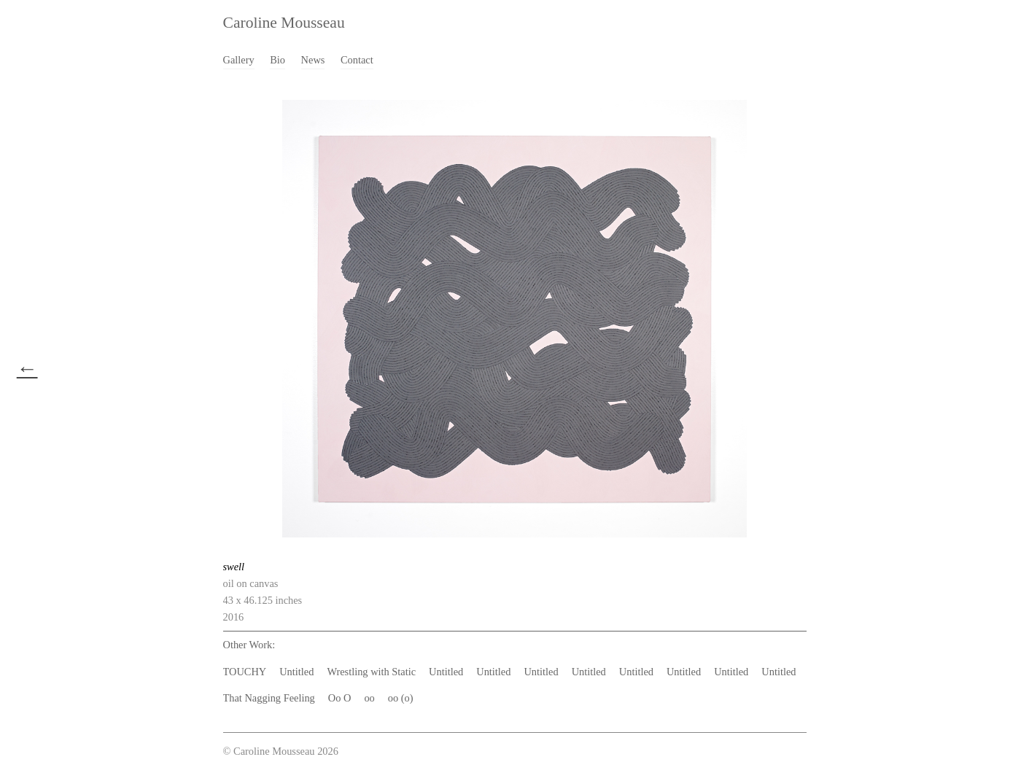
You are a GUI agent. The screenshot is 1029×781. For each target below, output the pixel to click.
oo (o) (400, 698)
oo (369, 698)
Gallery (239, 60)
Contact (357, 60)
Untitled (296, 671)
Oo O (340, 698)
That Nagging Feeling (269, 698)
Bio (277, 60)
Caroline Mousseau (284, 22)
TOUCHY (245, 671)
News (313, 60)
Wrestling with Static (371, 671)
